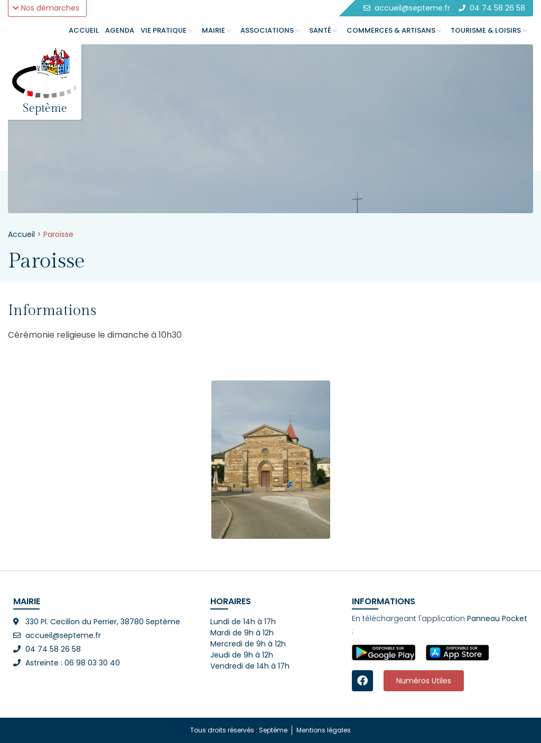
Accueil (21, 234)
